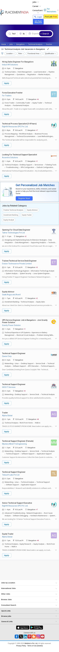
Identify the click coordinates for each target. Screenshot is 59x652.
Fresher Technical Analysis (13, 210)
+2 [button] (25, 236)
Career (36, 6)
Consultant (37, 11)
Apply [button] (6, 83)
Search (45, 33)
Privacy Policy (21, 646)
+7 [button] (37, 130)
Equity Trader (27, 215)
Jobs (35, 2)
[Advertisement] (24, 571)
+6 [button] (38, 99)
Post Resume (38, 22)
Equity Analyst (9, 220)
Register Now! (24, 198)
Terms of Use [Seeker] (35, 646)
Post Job (51, 16)
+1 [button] (37, 161)
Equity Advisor (32, 210)
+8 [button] (38, 419)
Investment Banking (11, 215)
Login (38, 17)
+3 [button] (37, 267)
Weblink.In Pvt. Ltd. (31, 643)
